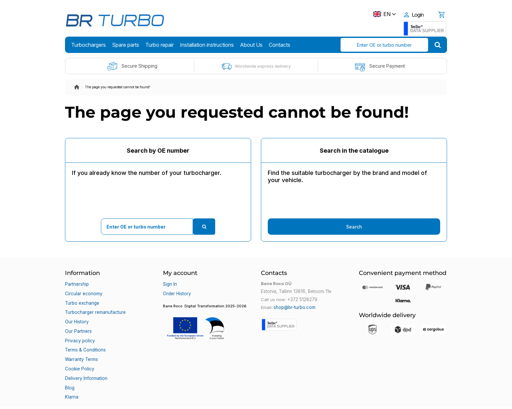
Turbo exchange (82, 299)
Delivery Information (85, 362)
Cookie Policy (79, 354)
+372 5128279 (302, 299)
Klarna (71, 377)
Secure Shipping (132, 66)
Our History (76, 314)
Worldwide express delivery (256, 66)
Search (354, 227)
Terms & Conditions (85, 338)
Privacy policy (79, 330)
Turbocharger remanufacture (95, 307)
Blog (69, 369)
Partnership (76, 283)
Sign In (170, 283)
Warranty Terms (81, 346)
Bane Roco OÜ (84, 398)
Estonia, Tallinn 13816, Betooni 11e (295, 291)
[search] (437, 45)
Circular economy (83, 291)
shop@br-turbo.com (294, 307)
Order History (176, 291)
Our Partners (78, 322)
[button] (207, 320)
